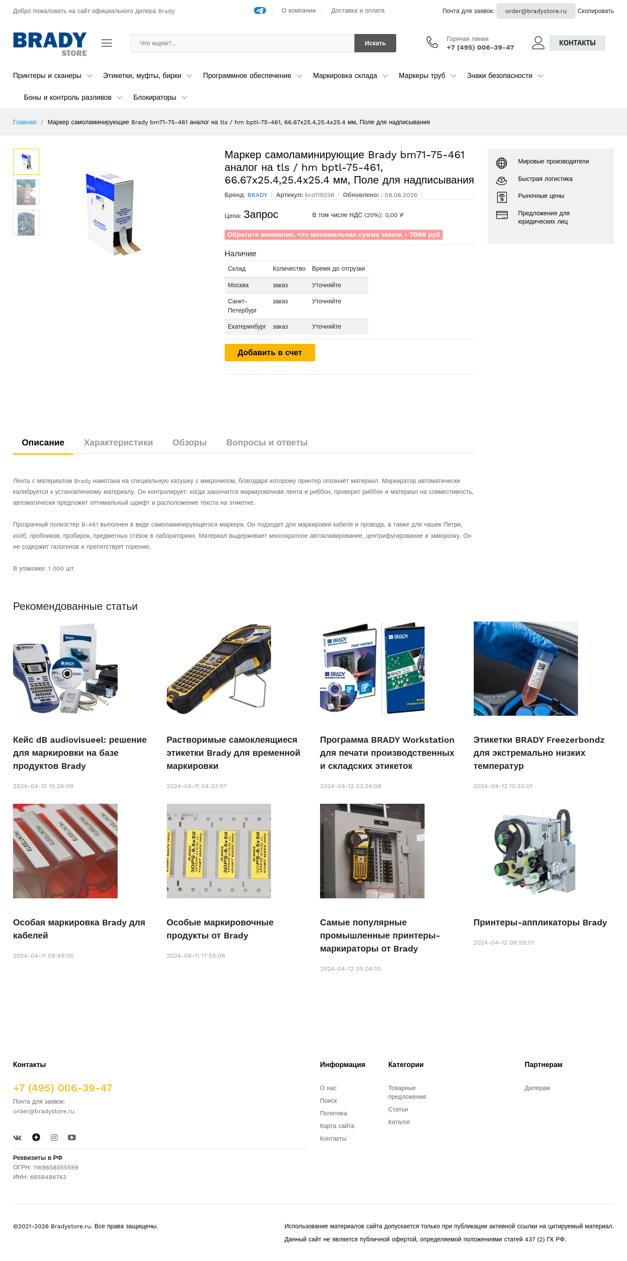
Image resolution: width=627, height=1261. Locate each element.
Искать (375, 43)
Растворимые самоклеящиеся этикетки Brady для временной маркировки (233, 752)
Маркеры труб (422, 75)
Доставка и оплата (358, 10)
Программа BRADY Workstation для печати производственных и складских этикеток (387, 752)
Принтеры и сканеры (47, 75)
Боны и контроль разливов (67, 97)
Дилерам (537, 1087)
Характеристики (118, 442)
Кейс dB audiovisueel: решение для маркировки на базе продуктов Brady (80, 752)
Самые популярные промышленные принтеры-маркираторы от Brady (380, 935)
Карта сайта (337, 1125)
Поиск (328, 1100)
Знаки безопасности (500, 75)
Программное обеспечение (247, 75)
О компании (299, 10)
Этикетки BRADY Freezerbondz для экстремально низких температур (539, 752)
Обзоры (189, 442)
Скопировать (595, 10)
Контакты (577, 43)
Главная (24, 122)
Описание (43, 442)
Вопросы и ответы (267, 442)
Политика (333, 1113)
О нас (328, 1087)
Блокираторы (154, 97)
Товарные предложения (407, 1092)
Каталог (399, 1121)
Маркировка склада (345, 75)
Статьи (398, 1109)
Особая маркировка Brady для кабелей (79, 929)
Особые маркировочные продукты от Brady (220, 929)
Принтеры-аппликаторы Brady (540, 922)
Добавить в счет (270, 352)
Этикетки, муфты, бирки (142, 75)
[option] (128, 214)
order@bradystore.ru (535, 10)
